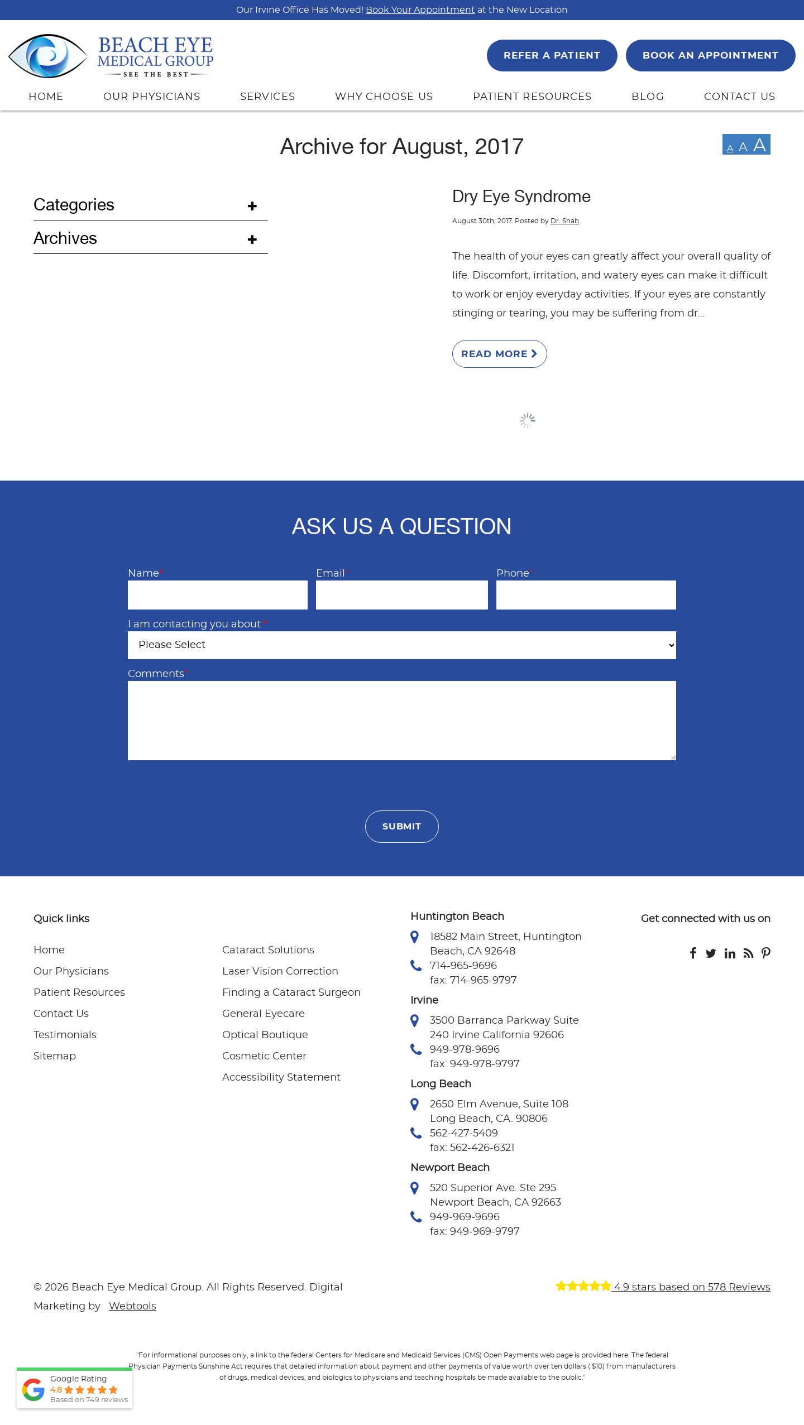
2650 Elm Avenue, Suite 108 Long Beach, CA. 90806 (489, 1110)
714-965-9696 (453, 966)
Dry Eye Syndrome (521, 196)
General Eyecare (263, 1014)
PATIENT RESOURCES (532, 97)
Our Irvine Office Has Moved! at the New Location (402, 10)
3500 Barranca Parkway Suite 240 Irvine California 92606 (494, 1027)
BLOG (647, 97)
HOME (46, 97)
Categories (74, 204)
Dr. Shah (565, 221)
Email (332, 574)
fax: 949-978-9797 (475, 1064)
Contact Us (61, 1014)
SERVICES (267, 97)
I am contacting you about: (197, 625)
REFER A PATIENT (552, 55)
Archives (65, 238)
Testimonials (65, 1035)
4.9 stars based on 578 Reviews (663, 1288)
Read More (499, 354)
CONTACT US (740, 97)
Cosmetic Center (264, 1057)
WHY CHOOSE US (384, 97)
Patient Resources (79, 993)
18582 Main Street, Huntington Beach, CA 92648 (496, 943)
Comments (158, 674)
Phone (514, 574)
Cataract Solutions (268, 951)
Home (49, 951)
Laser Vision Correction (280, 972)
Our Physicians (71, 972)
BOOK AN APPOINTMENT (711, 55)
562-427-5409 (454, 1133)
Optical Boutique (265, 1035)
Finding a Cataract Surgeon (291, 993)
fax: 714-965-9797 (473, 981)
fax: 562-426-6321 (472, 1148)
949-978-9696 (455, 1050)
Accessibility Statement (281, 1078)
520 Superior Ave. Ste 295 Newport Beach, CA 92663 (485, 1194)
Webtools (132, 1307)
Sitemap (55, 1057)
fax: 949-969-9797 (475, 1232)
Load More (527, 421)
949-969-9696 (455, 1217)
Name (145, 574)
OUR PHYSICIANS (151, 97)
